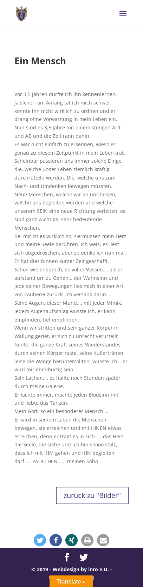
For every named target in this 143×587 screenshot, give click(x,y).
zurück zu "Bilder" (92, 495)
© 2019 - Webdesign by (59, 569)
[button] (40, 540)
